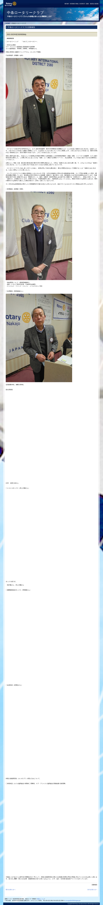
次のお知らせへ (92, 889)
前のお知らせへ (11, 889)
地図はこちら (40, 899)
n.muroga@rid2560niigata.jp (72, 900)
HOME (8, 23)
